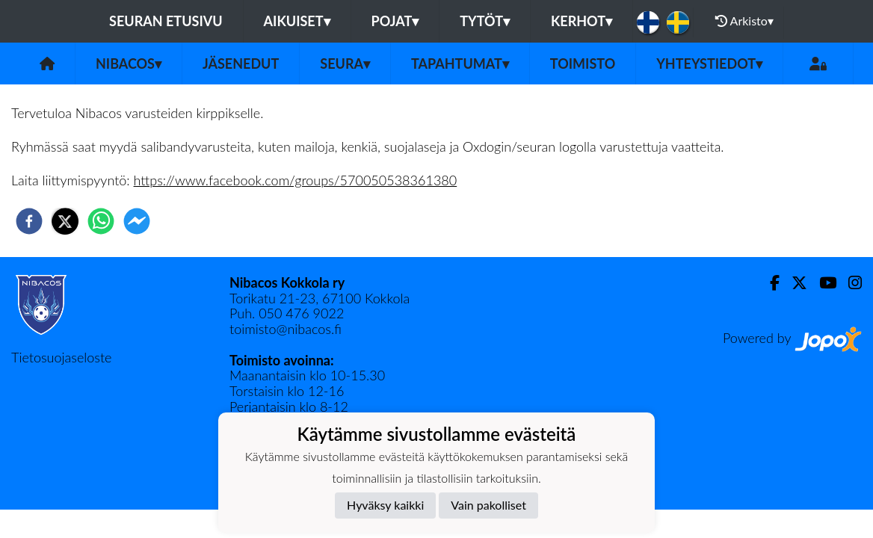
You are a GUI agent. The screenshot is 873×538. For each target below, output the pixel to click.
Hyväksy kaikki (385, 505)
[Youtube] (821, 283)
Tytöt (485, 21)
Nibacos (128, 63)
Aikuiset (297, 21)
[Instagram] (849, 283)
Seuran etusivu (166, 21)
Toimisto (582, 63)
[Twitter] (793, 283)
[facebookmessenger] (136, 221)
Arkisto (744, 21)
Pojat (395, 21)
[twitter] (65, 221)
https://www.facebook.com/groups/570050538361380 (295, 180)
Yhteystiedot (709, 63)
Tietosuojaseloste (61, 357)
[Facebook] (769, 283)
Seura (345, 63)
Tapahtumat (460, 63)
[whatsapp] (100, 221)
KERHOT (581, 21)
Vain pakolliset (488, 505)
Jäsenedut (241, 63)
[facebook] (29, 221)
